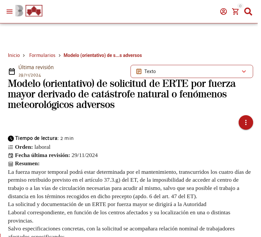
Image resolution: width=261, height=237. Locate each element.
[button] (246, 122)
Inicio (14, 55)
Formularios (42, 55)
